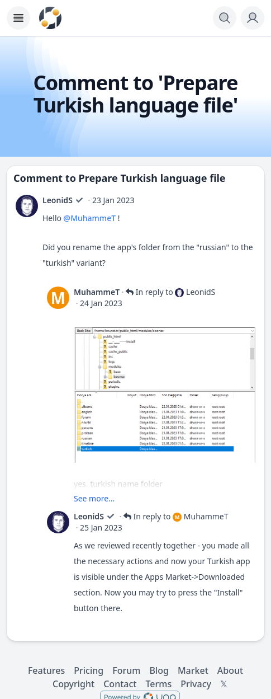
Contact (119, 684)
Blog (158, 670)
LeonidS (57, 200)
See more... (94, 498)
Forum (126, 670)
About (230, 670)
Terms (158, 684)
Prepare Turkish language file (152, 178)
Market (193, 670)
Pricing (88, 670)
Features (46, 670)
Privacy (195, 684)
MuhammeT (97, 292)
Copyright (73, 684)
